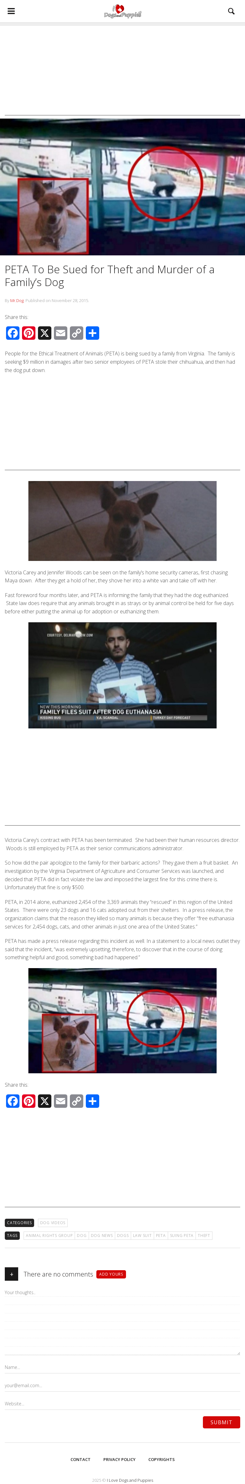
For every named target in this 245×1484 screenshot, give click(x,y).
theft (204, 1235)
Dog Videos (53, 1222)
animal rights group (49, 1235)
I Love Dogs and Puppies (130, 1480)
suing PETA (182, 1235)
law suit (142, 1235)
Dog (81, 1235)
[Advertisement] (122, 70)
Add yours (111, 1274)
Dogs (123, 1235)
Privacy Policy (119, 1459)
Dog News (102, 1235)
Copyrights (161, 1459)
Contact (81, 1459)
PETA (161, 1235)
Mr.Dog (17, 300)
